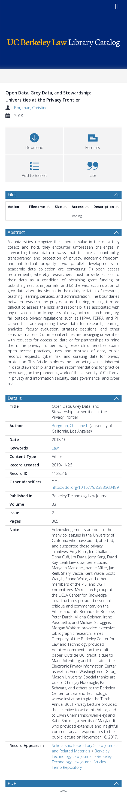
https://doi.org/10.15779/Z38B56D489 (85, 468)
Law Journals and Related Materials (85, 729)
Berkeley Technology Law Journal (80, 735)
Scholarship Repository (72, 727)
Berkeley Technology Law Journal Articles (81, 740)
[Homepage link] (63, 41)
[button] (93, 140)
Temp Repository (67, 748)
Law (55, 429)
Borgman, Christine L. (32, 107)
